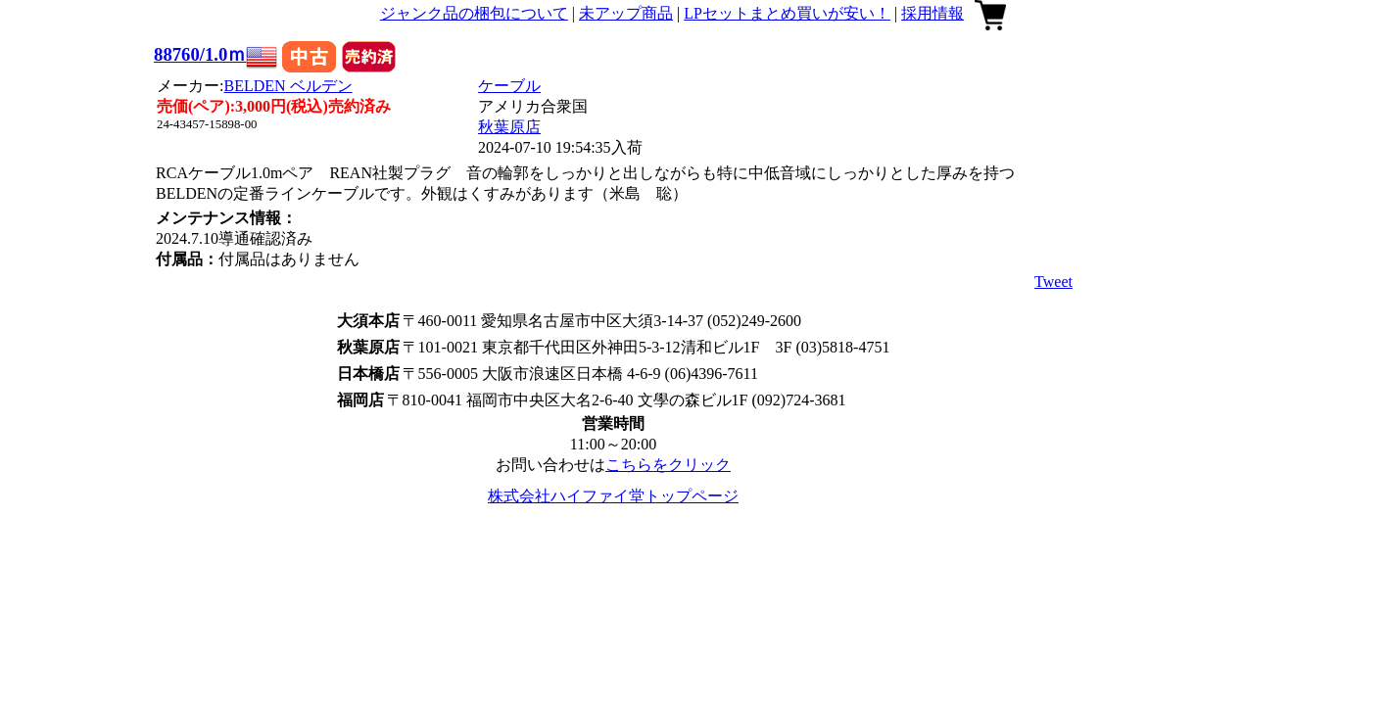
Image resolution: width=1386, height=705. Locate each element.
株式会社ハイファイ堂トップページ (613, 496)
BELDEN (288, 85)
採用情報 (932, 13)
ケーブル (509, 85)
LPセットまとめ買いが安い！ (787, 13)
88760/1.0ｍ (200, 54)
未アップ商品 (626, 13)
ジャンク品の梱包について (474, 13)
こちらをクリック (668, 464)
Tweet (1053, 281)
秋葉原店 (509, 126)
